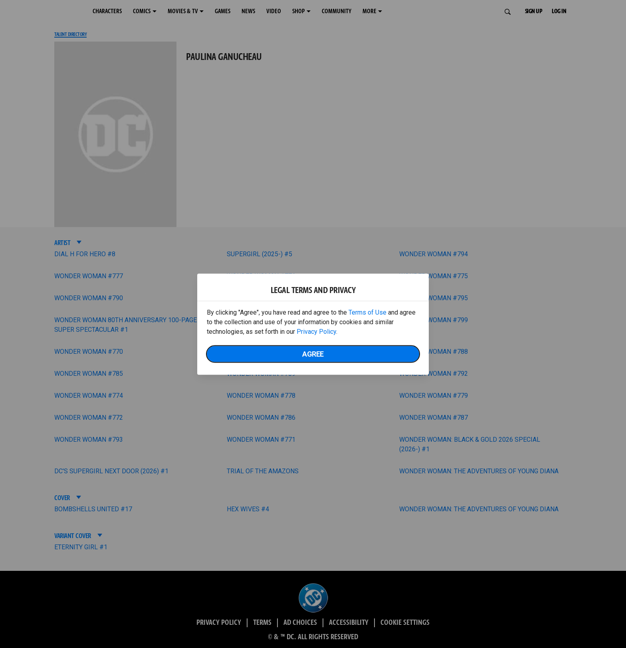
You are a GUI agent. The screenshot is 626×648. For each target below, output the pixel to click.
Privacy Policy (316, 331)
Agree (313, 353)
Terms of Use (367, 312)
